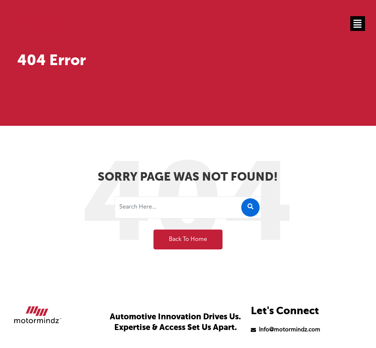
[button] (357, 23)
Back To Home (188, 239)
